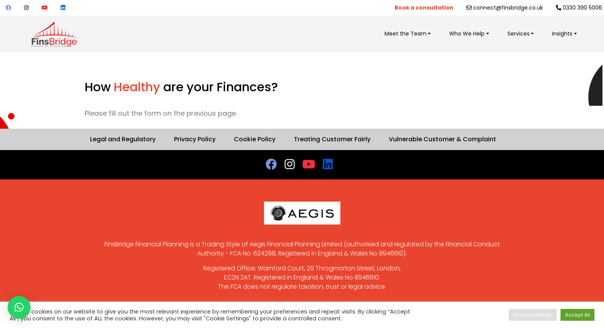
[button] (19, 307)
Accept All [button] (577, 314)
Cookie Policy (254, 139)
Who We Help (467, 33)
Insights (562, 33)
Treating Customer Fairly (332, 139)
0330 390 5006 (579, 7)
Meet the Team (406, 33)
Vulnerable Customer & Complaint (442, 139)
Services (518, 33)
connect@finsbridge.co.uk (504, 7)
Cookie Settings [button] (532, 314)
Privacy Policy (195, 139)
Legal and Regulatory (123, 139)
